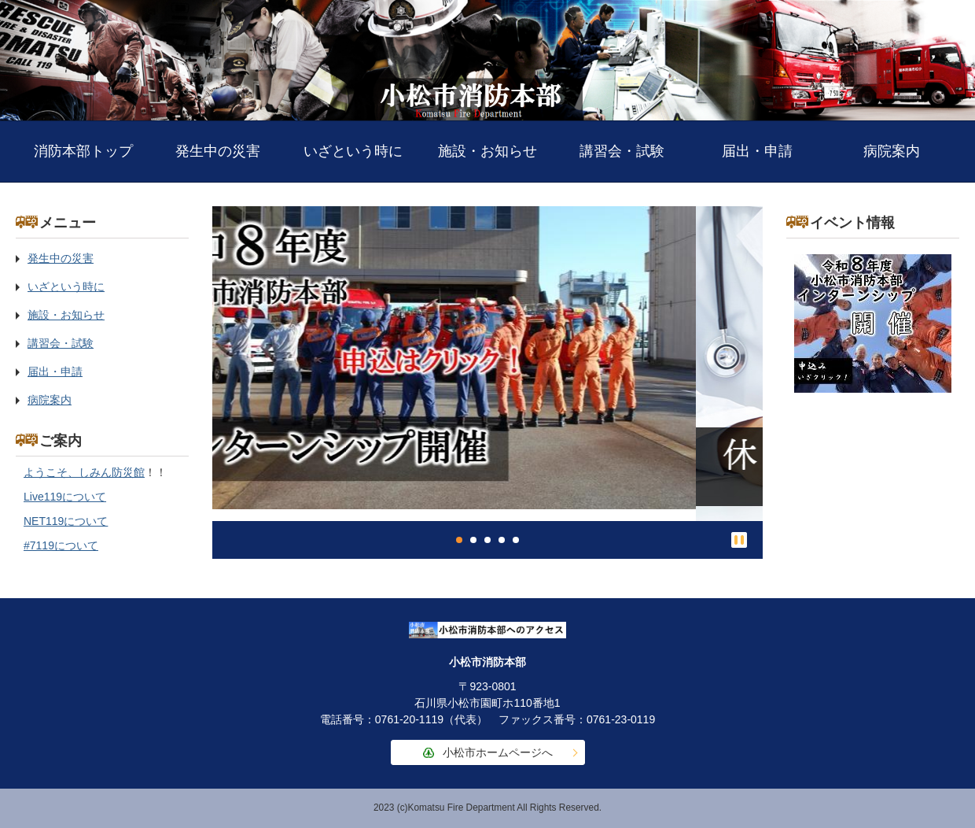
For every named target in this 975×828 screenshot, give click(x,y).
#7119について (61, 545)
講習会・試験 (621, 151)
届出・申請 (757, 151)
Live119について (65, 496)
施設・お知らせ (487, 151)
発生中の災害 (217, 151)
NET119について (66, 521)
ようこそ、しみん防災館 (84, 472)
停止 (739, 540)
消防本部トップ (83, 151)
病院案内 (891, 151)
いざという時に (353, 151)
